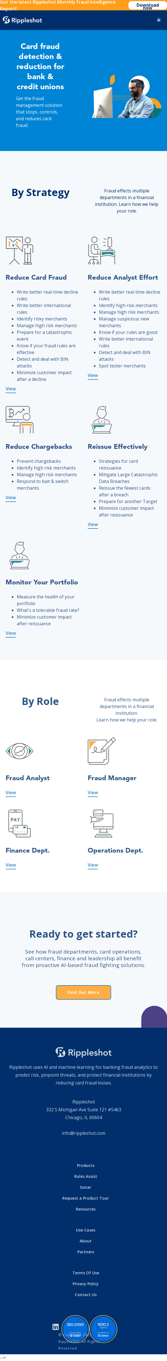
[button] (159, 20)
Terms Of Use (85, 1272)
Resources (86, 1209)
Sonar (85, 1187)
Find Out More (83, 992)
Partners (85, 1251)
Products (85, 1165)
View (11, 389)
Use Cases (85, 1230)
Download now (148, 6)
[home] (22, 20)
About (86, 1241)
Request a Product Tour (85, 1198)
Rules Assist (85, 1176)
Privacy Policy (86, 1283)
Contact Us (86, 1294)
